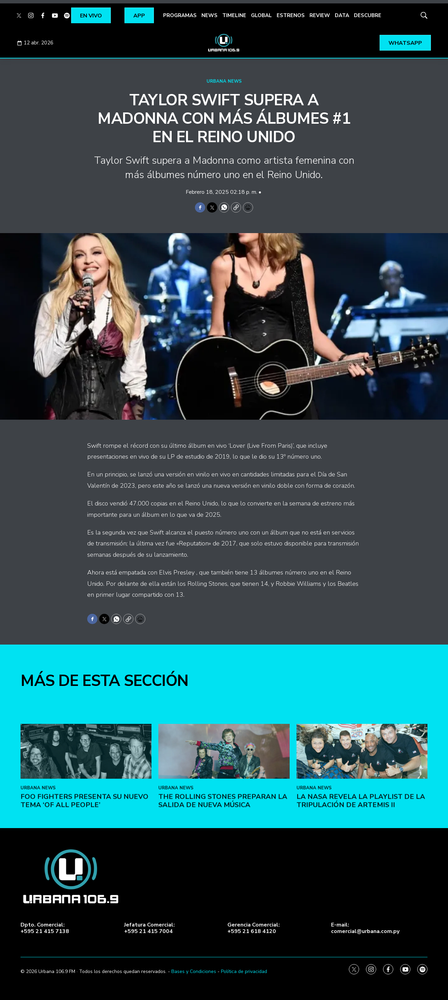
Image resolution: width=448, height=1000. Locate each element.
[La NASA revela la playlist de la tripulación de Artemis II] (362, 825)
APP (139, 15)
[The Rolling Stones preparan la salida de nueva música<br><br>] (223, 825)
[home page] (224, 42)
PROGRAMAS (180, 15)
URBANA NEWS (224, 81)
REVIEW (319, 15)
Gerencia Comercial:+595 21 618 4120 (253, 928)
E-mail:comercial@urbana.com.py (365, 928)
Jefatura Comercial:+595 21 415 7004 (149, 928)
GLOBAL (261, 15)
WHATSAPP (405, 43)
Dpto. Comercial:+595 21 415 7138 (45, 928)
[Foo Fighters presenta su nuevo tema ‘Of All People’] (86, 825)
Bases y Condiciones (193, 971)
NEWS (209, 15)
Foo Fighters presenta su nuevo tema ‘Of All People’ (84, 874)
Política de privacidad (244, 971)
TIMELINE (234, 15)
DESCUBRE (367, 15)
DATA (342, 15)
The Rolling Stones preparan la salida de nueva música (222, 874)
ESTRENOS (291, 15)
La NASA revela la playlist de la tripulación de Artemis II (361, 874)
